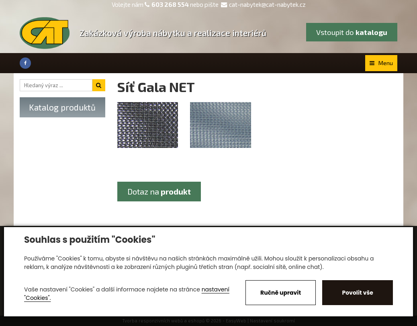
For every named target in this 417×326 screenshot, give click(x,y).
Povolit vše (357, 293)
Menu (381, 62)
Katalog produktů (62, 107)
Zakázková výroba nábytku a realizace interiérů (173, 33)
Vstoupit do (351, 32)
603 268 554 (170, 4)
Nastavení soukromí (272, 320)
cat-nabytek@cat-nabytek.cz (263, 4)
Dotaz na (159, 191)
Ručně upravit (280, 293)
